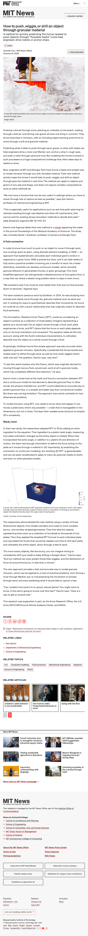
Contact (36, 925)
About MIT (35, 905)
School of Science (14, 835)
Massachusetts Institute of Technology (19, 920)
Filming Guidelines (12, 856)
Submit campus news (23, 874)
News (61, 902)
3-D (6, 665)
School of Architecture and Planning (22, 820)
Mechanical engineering (59, 665)
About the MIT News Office (16, 847)
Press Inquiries (52, 852)
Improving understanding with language (29, 769)
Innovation (63, 899)
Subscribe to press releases (65, 866)
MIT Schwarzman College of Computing (24, 839)
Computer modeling (20, 665)
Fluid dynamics (39, 665)
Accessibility (15, 928)
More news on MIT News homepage (20, 781)
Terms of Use (9, 852)
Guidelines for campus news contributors (65, 874)
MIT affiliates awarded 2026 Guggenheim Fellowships (72, 740)
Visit (5, 925)
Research (78, 665)
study (58, 227)
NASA (30, 669)
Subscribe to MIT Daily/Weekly (23, 866)
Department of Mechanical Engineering (23, 647)
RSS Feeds (50, 856)
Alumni (6, 905)
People (22, 925)
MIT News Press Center (56, 847)
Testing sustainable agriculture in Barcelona (31, 754)
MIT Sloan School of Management (21, 831)
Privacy (6, 928)
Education (7, 899)
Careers (29, 925)
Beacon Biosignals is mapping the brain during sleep (71, 755)
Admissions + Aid (10, 902)
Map (9, 925)
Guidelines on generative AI (23, 882)
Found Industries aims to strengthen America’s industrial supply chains (31, 740)
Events (15, 925)
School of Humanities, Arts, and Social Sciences (27, 828)
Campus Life (36, 902)
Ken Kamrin (11, 643)
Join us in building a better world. (19, 912)
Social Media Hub (29, 928)
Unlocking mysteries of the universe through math (73, 769)
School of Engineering (16, 651)
